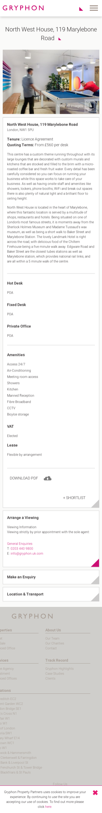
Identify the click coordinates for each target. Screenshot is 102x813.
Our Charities (39, 643)
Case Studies (39, 673)
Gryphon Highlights (44, 668)
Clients (35, 678)
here (48, 806)
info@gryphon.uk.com (27, 561)
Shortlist (78, 9)
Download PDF (24, 486)
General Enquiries (19, 551)
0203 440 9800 (22, 556)
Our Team (37, 638)
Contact (36, 648)
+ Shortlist (74, 506)
